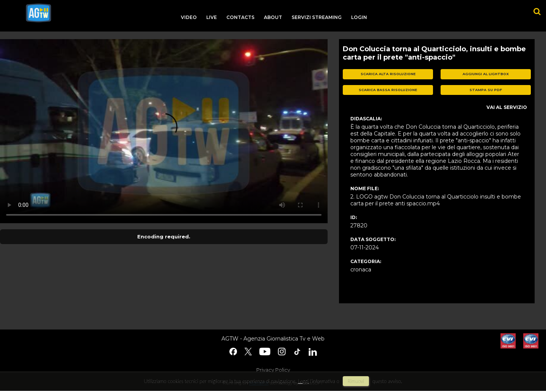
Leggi (303, 381)
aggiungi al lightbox (486, 74)
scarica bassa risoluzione (388, 90)
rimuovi (356, 381)
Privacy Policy (273, 370)
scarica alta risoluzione (388, 74)
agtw (38, 12)
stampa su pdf (485, 90)
